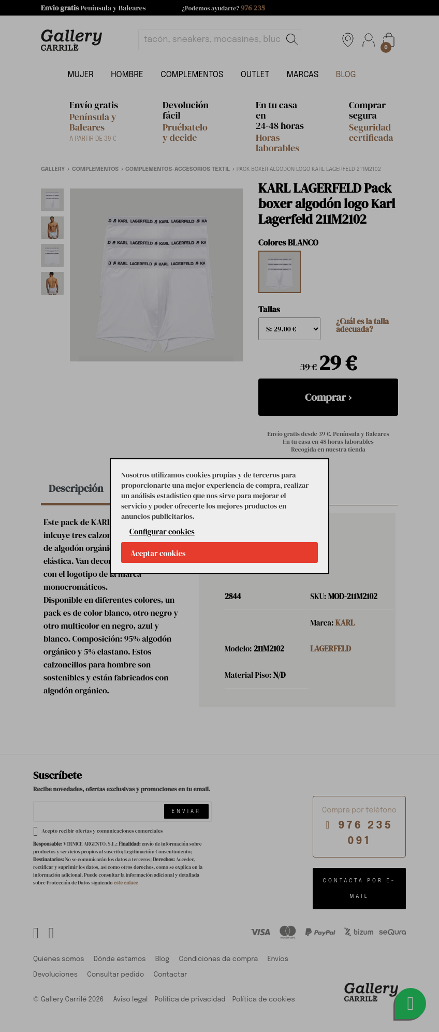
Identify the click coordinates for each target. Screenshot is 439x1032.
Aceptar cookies (158, 553)
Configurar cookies (162, 531)
